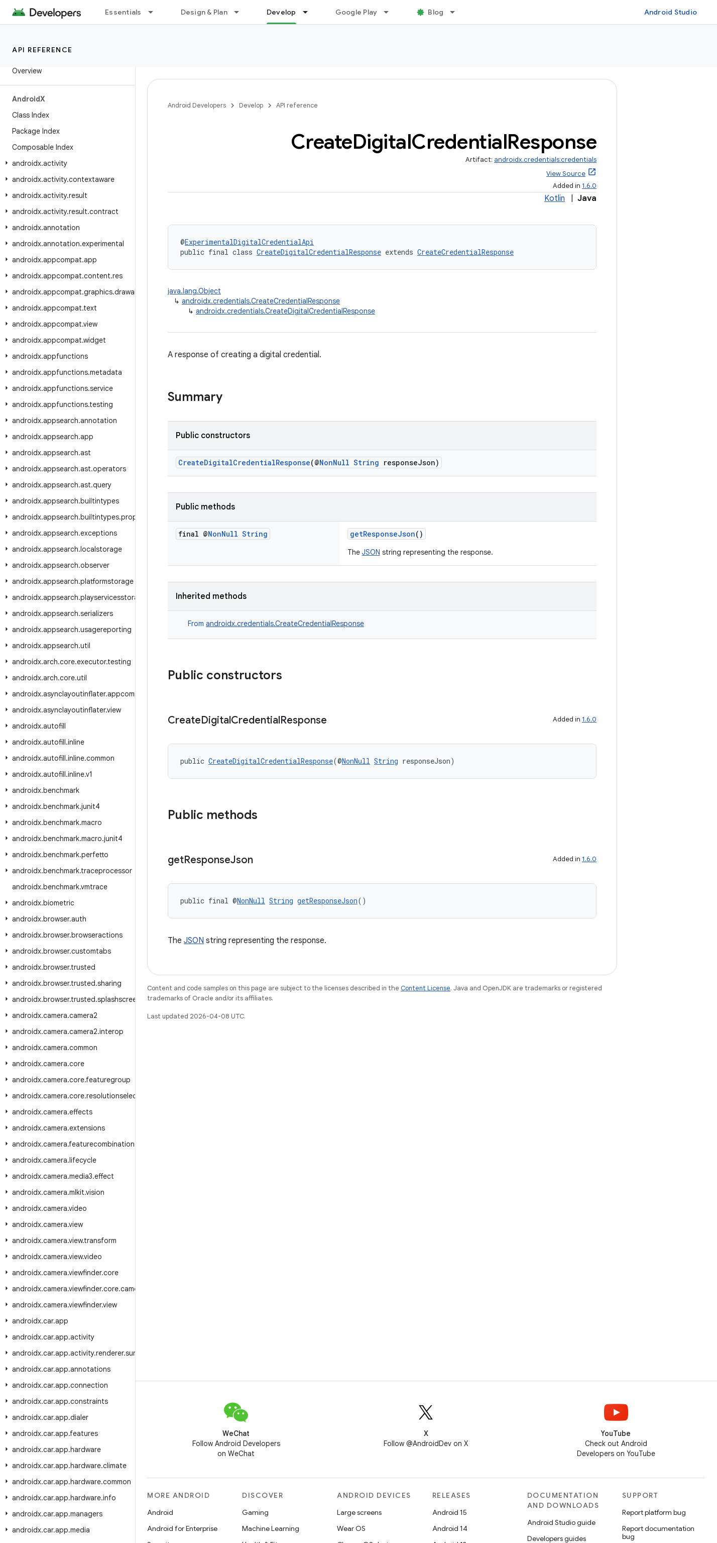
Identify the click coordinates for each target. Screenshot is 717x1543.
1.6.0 (589, 185)
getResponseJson (382, 534)
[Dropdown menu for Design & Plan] (241, 12)
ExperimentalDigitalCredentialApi (249, 242)
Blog (435, 12)
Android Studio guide (561, 1522)
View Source (565, 173)
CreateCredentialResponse (465, 252)
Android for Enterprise (182, 1528)
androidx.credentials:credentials (545, 159)
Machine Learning (270, 1528)
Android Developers (197, 105)
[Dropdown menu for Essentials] (155, 12)
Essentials (123, 12)
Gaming (255, 1512)
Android (160, 1512)
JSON (371, 552)
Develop (251, 105)
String (366, 462)
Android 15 (449, 1512)
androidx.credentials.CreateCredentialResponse (261, 300)
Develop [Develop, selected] (281, 12)
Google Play (356, 12)
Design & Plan (204, 12)
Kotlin (554, 198)
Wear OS (351, 1528)
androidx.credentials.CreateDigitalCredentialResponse (285, 311)
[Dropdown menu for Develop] (309, 12)
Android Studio (670, 12)
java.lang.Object (194, 290)
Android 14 (449, 1528)
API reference (42, 49)
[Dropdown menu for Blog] (456, 12)
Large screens (359, 1512)
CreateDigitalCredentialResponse (319, 252)
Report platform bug (654, 1512)
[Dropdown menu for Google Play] (390, 12)
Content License (425, 988)
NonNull (334, 462)
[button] (65, 163)
